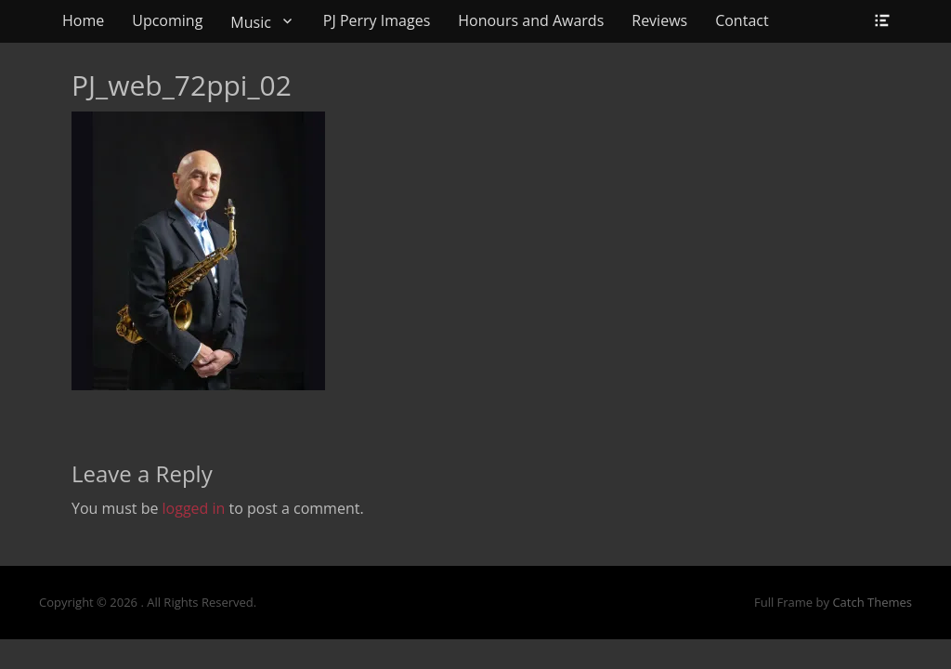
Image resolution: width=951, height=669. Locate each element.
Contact (741, 20)
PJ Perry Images (376, 20)
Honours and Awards (531, 20)
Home (83, 20)
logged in (194, 508)
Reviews (659, 20)
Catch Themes (872, 602)
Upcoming (167, 20)
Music (250, 22)
